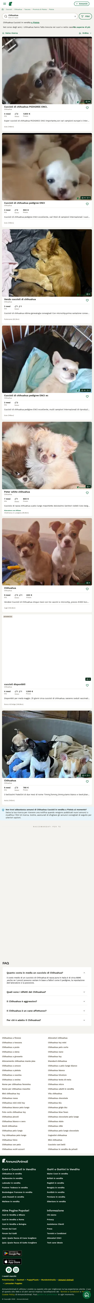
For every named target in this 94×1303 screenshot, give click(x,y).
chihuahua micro (56, 1084)
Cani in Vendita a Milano (13, 1215)
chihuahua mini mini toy (13, 1103)
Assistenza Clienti (55, 1224)
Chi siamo (51, 1215)
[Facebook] (9, 1270)
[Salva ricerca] (87, 1295)
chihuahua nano (55, 1052)
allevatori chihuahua (57, 1038)
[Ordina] (85, 33)
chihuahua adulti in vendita (61, 1089)
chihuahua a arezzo (11, 1066)
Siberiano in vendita (56, 1201)
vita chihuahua (55, 1093)
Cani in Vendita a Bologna (14, 1224)
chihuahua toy (55, 1056)
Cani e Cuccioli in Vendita (19, 1169)
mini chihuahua (55, 1140)
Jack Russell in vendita (13, 1197)
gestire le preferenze (47, 1294)
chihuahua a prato (10, 1047)
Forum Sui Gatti (9, 1233)
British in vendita (55, 1178)
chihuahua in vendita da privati (62, 1149)
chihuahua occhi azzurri (13, 1149)
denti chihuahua (9, 1126)
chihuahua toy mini (57, 1042)
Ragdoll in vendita (55, 1183)
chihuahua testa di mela (59, 1080)
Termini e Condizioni (56, 1233)
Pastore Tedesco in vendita (15, 1187)
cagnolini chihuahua (57, 1135)
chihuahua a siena (10, 1052)
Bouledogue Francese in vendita (17, 1192)
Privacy (50, 1219)
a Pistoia (35, 22)
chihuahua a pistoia (11, 1070)
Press (49, 1229)
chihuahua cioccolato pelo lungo (63, 1117)
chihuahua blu (55, 1103)
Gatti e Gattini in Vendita (63, 1169)
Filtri (85, 16)
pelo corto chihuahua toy (14, 1112)
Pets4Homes (8, 1280)
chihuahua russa (10, 1098)
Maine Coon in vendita (57, 1174)
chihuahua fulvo (9, 1140)
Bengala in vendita (56, 1187)
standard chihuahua (57, 1061)
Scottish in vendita (56, 1192)
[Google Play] (12, 1253)
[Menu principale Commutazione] (4, 3)
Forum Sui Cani (9, 1229)
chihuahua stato (55, 1121)
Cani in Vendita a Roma (13, 1219)
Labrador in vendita (11, 1183)
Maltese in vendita (11, 1201)
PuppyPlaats (33, 1280)
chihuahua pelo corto (58, 1047)
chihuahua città (55, 1126)
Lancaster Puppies (13, 1283)
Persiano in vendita (56, 1197)
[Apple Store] (12, 1261)
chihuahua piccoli (10, 1117)
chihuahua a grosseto (12, 1056)
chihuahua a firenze (11, 1038)
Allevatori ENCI (54, 1238)
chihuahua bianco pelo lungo (15, 1107)
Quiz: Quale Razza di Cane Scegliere (19, 1238)
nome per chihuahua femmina (16, 1084)
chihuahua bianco (56, 1070)
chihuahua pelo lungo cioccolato (63, 1131)
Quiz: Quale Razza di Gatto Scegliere (19, 1243)
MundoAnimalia (48, 1280)
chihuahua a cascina (12, 1075)
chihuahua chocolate (58, 1098)
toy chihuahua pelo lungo (14, 1135)
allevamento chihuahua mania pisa (18, 1061)
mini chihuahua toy (11, 1093)
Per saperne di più (81, 27)
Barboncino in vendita (12, 1178)
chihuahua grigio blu (57, 1107)
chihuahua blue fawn (58, 1112)
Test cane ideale (55, 1243)
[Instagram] (16, 1270)
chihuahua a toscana (12, 1042)
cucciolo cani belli (56, 1144)
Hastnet (20, 1280)
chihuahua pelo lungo (12, 1131)
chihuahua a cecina (11, 1080)
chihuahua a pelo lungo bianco (62, 1066)
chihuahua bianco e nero (13, 1121)
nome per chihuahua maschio (16, 1089)
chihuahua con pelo (11, 1144)
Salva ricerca (10, 33)
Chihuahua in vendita (12, 1174)
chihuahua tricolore (57, 1075)
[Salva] (87, 107)
